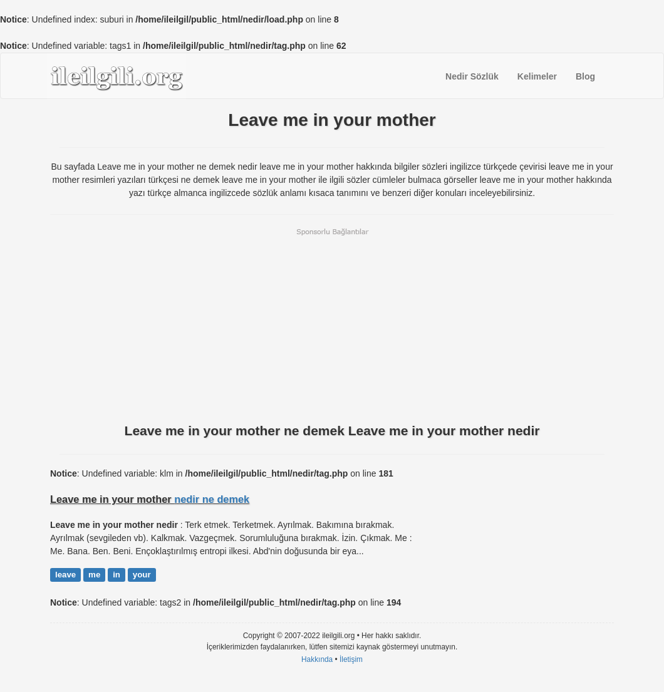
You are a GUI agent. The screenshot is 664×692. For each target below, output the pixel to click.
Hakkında (317, 659)
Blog (585, 76)
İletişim (351, 659)
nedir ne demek (211, 499)
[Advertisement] (332, 324)
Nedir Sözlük (472, 76)
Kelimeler (537, 76)
